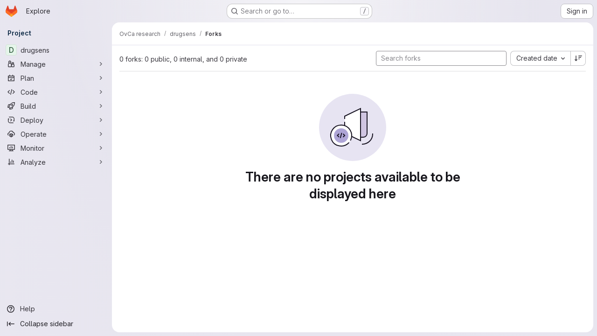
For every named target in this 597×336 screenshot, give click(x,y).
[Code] (56, 91)
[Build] (56, 105)
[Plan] (56, 77)
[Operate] (56, 133)
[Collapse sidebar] (56, 323)
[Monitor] (56, 147)
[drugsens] (56, 49)
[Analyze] (56, 161)
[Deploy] (56, 119)
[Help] (56, 308)
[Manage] (56, 63)
